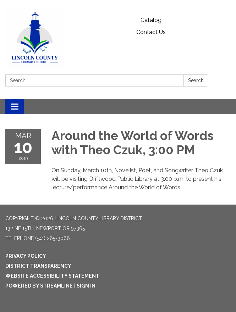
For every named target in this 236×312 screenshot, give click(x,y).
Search (196, 80)
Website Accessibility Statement (52, 276)
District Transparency (38, 266)
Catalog (151, 20)
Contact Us (151, 32)
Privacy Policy (25, 256)
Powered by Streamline (39, 286)
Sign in (86, 286)
